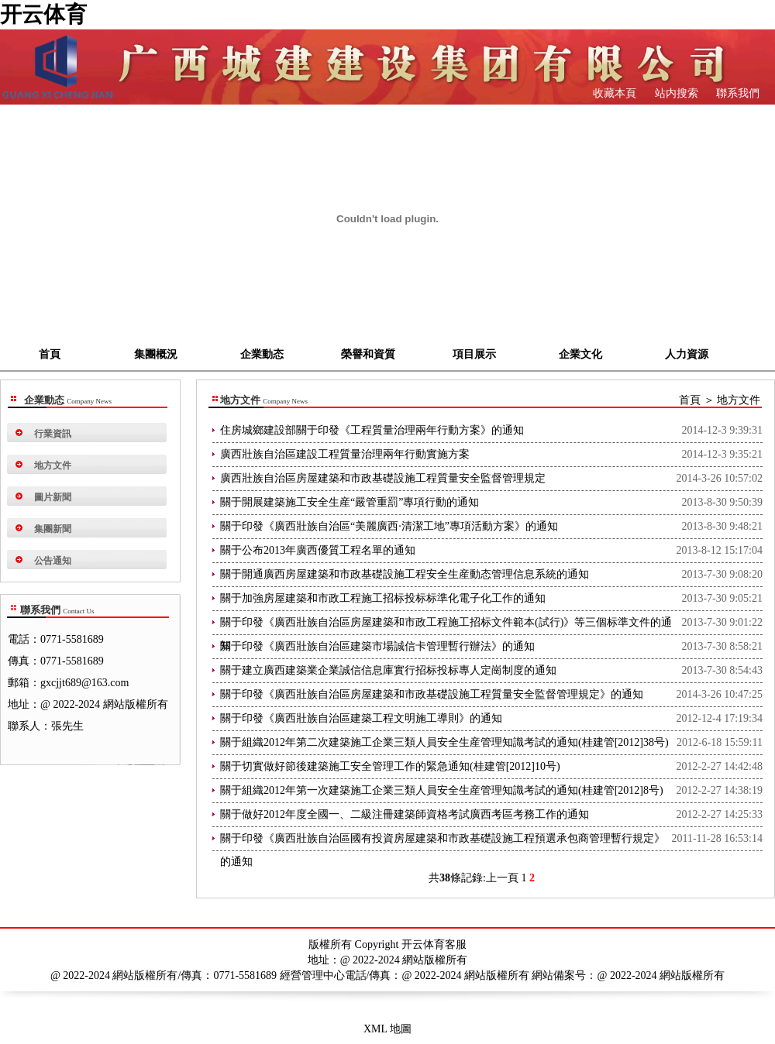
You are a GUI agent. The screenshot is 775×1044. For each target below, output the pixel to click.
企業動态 (262, 354)
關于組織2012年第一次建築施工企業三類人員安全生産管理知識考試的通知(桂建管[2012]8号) (441, 790)
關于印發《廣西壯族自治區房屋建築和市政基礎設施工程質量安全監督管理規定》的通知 (431, 694)
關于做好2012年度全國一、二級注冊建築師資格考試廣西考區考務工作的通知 (404, 814)
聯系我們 (737, 93)
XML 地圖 (387, 1029)
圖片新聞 (52, 497)
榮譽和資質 (368, 354)
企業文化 (580, 354)
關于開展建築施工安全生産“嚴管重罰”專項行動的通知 (349, 502)
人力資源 (686, 354)
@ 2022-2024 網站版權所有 (661, 975)
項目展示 (474, 354)
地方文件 (52, 465)
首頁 (49, 354)
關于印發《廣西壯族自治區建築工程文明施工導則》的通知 (361, 718)
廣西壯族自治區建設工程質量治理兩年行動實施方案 (345, 454)
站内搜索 (675, 93)
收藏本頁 (614, 93)
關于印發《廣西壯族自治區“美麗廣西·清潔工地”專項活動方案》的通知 (389, 526)
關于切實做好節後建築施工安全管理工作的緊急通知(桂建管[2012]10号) (390, 766)
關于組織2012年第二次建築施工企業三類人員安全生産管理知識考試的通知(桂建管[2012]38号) (444, 742)
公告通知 (52, 560)
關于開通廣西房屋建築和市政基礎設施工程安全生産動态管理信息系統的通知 (404, 574)
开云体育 (43, 14)
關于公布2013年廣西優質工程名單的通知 (317, 550)
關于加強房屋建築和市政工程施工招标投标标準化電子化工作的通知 (383, 598)
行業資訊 (52, 433)
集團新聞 (52, 529)
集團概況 (155, 354)
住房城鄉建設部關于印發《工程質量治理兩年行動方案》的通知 (372, 430)
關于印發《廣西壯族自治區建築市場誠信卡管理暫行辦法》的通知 (377, 646)
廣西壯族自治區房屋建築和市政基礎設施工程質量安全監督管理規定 (383, 478)
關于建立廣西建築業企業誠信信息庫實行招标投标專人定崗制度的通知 (388, 670)
